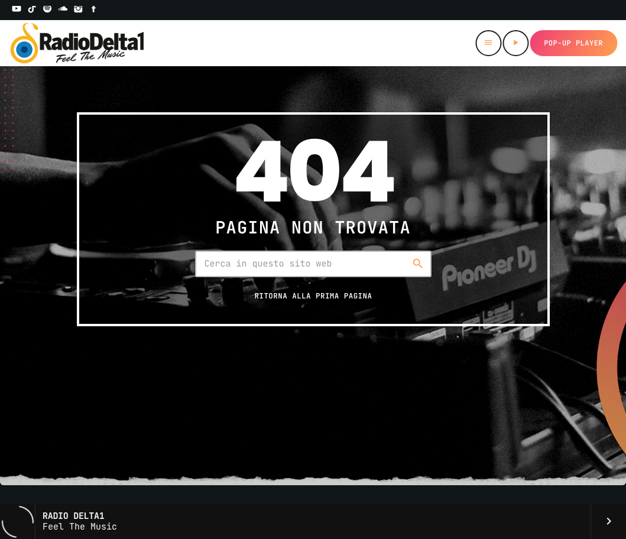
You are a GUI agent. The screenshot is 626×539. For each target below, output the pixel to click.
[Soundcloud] (62, 10)
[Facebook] (94, 10)
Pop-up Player (573, 43)
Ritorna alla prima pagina (313, 296)
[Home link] (77, 43)
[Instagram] (78, 10)
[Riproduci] (515, 43)
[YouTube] (16, 10)
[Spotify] (47, 10)
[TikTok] (32, 10)
